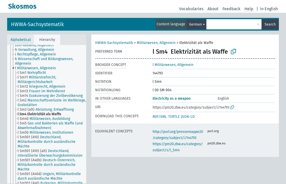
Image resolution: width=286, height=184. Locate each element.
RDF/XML (160, 116)
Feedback (231, 8)
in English (269, 8)
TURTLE (174, 116)
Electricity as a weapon (172, 98)
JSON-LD (188, 116)
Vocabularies (191, 8)
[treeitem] (37, 50)
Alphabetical (20, 40)
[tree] (46, 114)
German (195, 24)
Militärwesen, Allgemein (156, 43)
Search (270, 24)
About (212, 8)
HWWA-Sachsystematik (37, 24)
